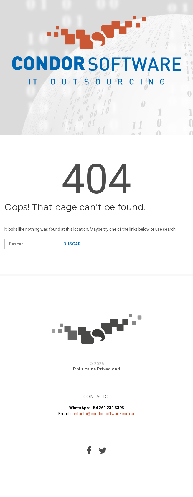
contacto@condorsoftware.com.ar (102, 413)
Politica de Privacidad (96, 369)
